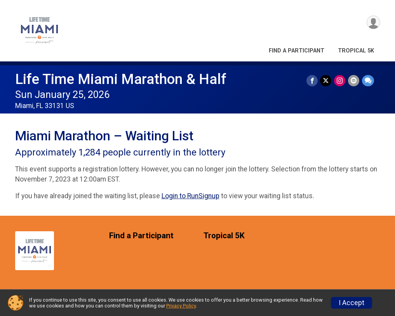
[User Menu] (373, 23)
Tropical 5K (356, 50)
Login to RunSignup (190, 196)
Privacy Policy (181, 306)
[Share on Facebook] (313, 80)
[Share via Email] (354, 80)
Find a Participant (296, 50)
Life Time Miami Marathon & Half (120, 79)
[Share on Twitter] (326, 80)
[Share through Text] (368, 80)
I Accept (351, 303)
